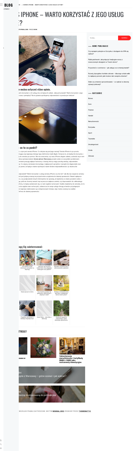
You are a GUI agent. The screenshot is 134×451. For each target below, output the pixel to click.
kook (67, 29)
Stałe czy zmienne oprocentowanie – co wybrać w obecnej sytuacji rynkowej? (113, 90)
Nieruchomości (104, 129)
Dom (9, 24)
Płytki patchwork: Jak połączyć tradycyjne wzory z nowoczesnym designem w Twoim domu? (114, 62)
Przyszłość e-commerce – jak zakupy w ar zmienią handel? (114, 71)
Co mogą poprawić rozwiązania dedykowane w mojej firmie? (42, 391)
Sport (10, 43)
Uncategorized (104, 152)
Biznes (10, 20)
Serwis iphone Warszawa (65, 158)
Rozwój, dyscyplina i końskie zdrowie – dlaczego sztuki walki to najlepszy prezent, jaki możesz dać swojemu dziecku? (113, 81)
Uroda (10, 52)
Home (10, 15)
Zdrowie (11, 57)
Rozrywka (12, 38)
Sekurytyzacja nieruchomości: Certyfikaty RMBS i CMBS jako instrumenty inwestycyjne (85, 393)
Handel (10, 34)
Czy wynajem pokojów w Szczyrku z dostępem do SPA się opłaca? (111, 52)
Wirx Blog (16, 5)
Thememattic (116, 446)
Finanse (11, 29)
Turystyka (12, 47)
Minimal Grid (89, 446)
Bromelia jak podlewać (60, 389)
